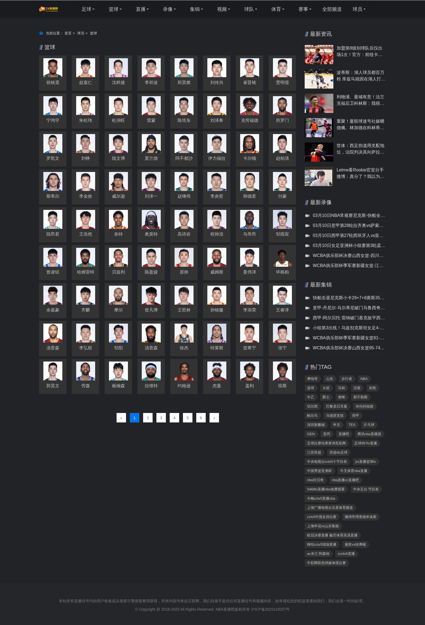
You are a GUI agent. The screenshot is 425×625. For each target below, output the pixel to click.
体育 (276, 9)
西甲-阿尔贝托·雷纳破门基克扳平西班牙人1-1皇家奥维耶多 (349, 317)
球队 (249, 9)
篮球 (113, 9)
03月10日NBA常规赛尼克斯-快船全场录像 (349, 215)
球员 (357, 9)
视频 (222, 9)
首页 (68, 33)
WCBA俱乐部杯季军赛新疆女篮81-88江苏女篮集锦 (349, 338)
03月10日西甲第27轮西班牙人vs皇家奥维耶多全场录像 (349, 235)
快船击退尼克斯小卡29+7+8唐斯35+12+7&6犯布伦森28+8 (349, 297)
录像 (168, 9)
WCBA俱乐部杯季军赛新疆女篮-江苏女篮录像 (349, 265)
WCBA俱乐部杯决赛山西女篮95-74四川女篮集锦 (349, 348)
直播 (141, 9)
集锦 (195, 9)
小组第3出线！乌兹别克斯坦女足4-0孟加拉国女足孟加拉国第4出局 (349, 327)
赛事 (303, 9)
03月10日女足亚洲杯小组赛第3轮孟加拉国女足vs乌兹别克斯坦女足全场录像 (349, 245)
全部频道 (332, 9)
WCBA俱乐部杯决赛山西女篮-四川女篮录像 (349, 255)
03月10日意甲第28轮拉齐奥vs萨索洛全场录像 (349, 225)
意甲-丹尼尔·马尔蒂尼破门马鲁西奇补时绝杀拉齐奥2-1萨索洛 (349, 307)
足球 (86, 9)
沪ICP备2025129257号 (270, 609)
